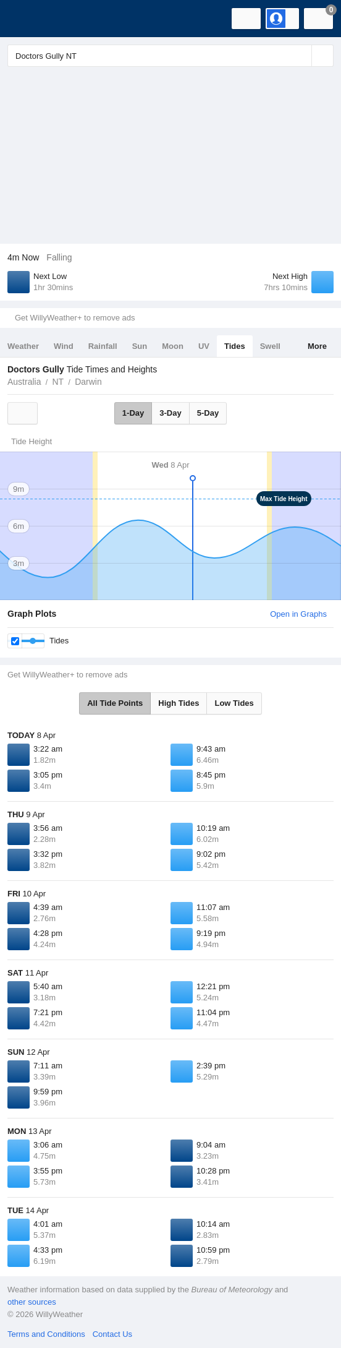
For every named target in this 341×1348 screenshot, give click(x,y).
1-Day (133, 413)
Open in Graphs (298, 614)
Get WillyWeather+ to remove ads (75, 317)
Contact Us (112, 1334)
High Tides (178, 703)
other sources (31, 1302)
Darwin (88, 382)
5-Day (208, 413)
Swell (270, 346)
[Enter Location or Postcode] (170, 56)
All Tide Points (115, 703)
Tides (234, 346)
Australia (24, 382)
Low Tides (233, 703)
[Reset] (301, 56)
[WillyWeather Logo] (27, 19)
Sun (140, 346)
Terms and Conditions (46, 1334)
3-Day (170, 413)
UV (203, 346)
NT (58, 382)
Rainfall (102, 346)
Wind (64, 346)
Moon (172, 346)
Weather (23, 346)
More (317, 346)
